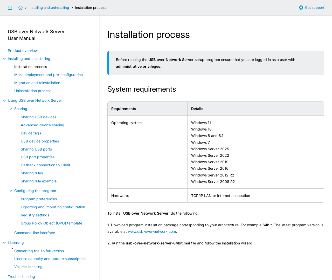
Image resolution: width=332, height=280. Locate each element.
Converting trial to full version (39, 251)
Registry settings (35, 215)
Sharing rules (32, 173)
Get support (314, 7)
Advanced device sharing (42, 125)
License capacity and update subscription (50, 258)
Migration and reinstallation (37, 82)
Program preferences (39, 199)
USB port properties (37, 157)
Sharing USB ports (36, 149)
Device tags (31, 133)
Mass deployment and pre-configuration (48, 74)
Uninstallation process (32, 90)
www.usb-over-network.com (152, 231)
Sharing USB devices (38, 117)
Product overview (23, 50)
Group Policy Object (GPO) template (51, 223)
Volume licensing (28, 266)
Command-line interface (34, 232)
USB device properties (40, 141)
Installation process (30, 66)
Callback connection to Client (45, 165)
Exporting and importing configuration (53, 207)
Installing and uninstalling (49, 7)
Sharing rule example (39, 181)
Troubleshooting (21, 276)
